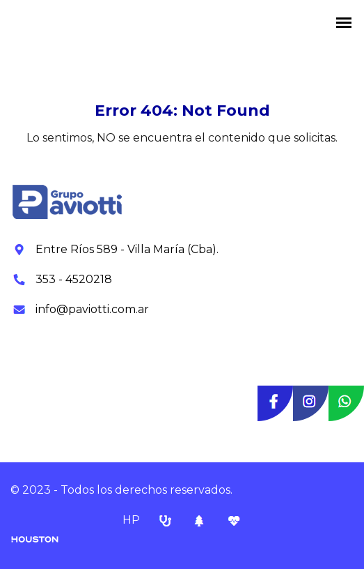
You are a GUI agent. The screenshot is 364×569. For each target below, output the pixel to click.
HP (132, 519)
